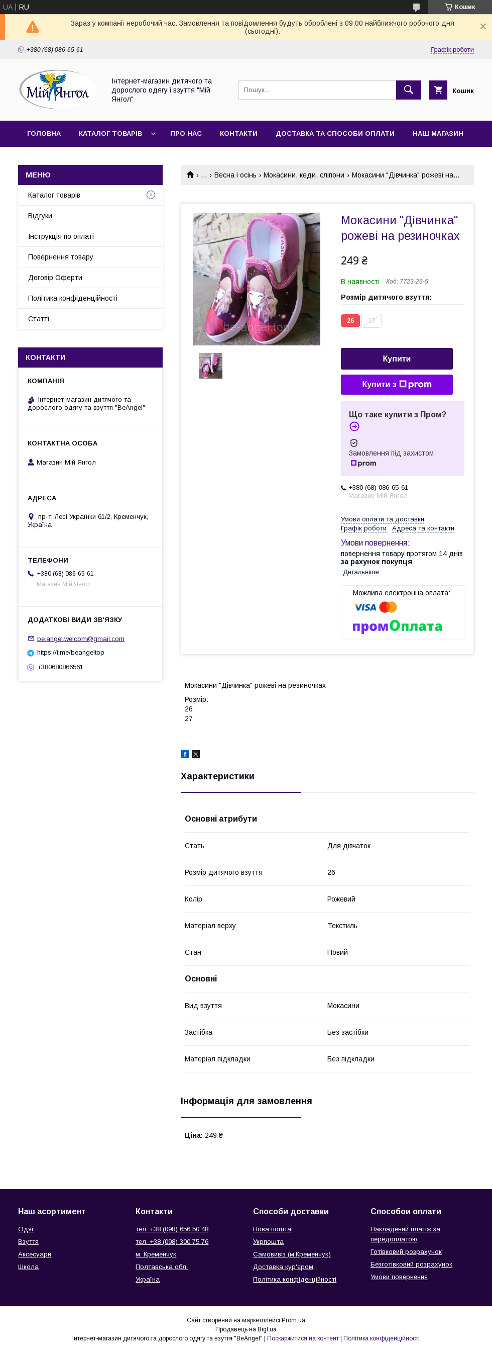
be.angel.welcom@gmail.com (81, 638)
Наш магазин (438, 133)
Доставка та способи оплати (335, 133)
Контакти (239, 133)
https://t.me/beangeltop (70, 652)
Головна (44, 133)
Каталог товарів (110, 133)
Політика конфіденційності (72, 298)
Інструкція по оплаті (61, 236)
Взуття (28, 1241)
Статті (38, 319)
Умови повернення (399, 1277)
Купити (397, 358)
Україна (148, 1279)
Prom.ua (293, 1320)
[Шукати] (408, 90)
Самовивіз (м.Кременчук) (292, 1254)
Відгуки (40, 216)
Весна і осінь (235, 175)
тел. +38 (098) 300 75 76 (172, 1241)
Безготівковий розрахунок (411, 1264)
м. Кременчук (156, 1254)
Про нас (186, 133)
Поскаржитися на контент (303, 1338)
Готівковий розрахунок (406, 1251)
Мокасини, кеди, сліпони (304, 175)
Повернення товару (60, 257)
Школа (28, 1267)
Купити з (396, 384)
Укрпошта (268, 1241)
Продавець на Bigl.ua (246, 1329)
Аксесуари (34, 1254)
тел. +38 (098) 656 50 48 (172, 1229)
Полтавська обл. (162, 1267)
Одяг (26, 1229)
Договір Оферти (55, 278)
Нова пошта (272, 1229)
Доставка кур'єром (283, 1267)
